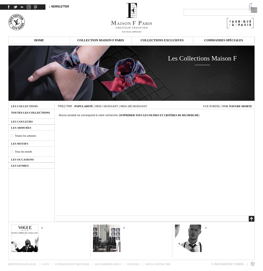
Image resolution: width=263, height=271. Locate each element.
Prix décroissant (133, 106)
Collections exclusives (162, 40)
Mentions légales (22, 264)
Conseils (133, 264)
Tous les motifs (23, 151)
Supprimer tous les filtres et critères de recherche (159, 115)
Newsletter (60, 6)
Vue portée (211, 106)
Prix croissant (106, 106)
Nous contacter (158, 264)
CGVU (45, 264)
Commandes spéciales (223, 40)
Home (39, 40)
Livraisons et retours (72, 264)
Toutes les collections (30, 112)
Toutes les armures (25, 135)
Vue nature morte (237, 106)
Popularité (83, 106)
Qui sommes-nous (108, 264)
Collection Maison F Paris (100, 40)
